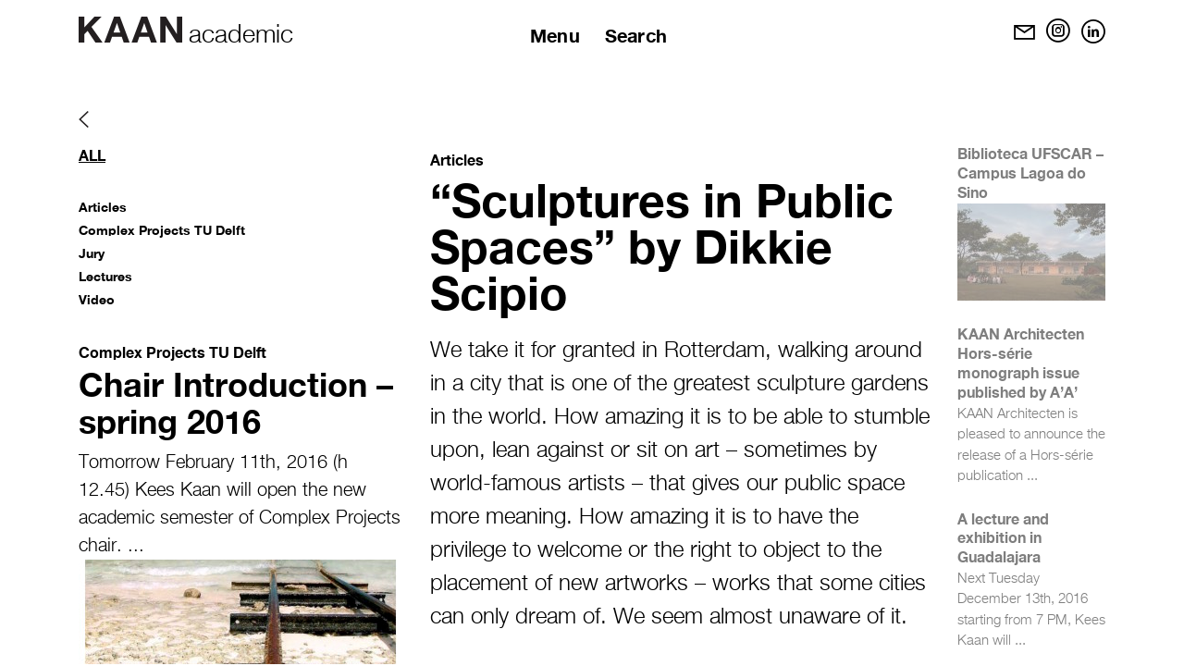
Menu (555, 35)
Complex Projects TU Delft (162, 230)
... (136, 545)
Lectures (105, 276)
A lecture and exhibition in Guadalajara (1003, 538)
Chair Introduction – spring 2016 (236, 402)
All (92, 155)
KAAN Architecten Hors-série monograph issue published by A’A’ (1020, 362)
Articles (103, 207)
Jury (92, 253)
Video (97, 299)
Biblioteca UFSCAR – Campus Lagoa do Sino (1030, 172)
